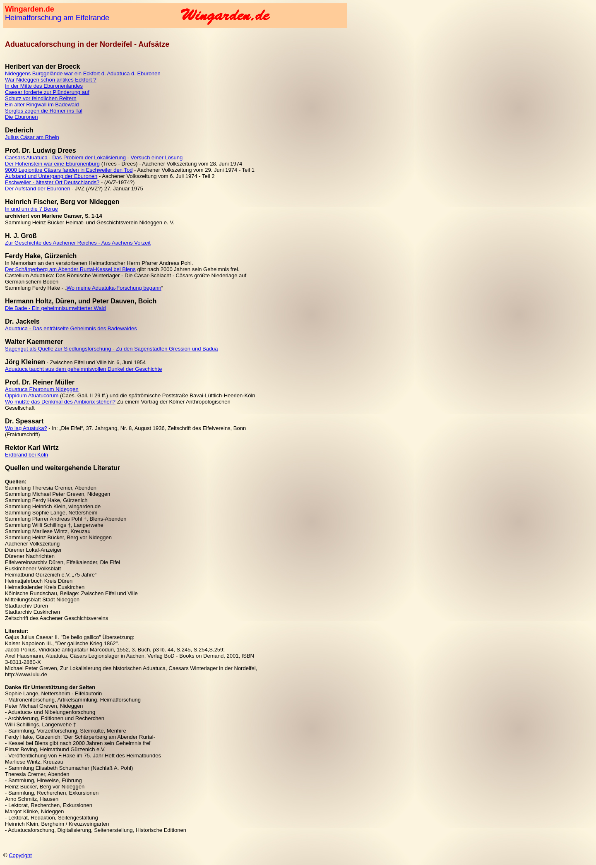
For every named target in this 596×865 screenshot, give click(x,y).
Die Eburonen (21, 117)
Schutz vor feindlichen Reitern (41, 98)
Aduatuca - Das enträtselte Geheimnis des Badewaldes (71, 328)
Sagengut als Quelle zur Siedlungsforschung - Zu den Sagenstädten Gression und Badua (111, 349)
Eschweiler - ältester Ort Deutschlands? (52, 182)
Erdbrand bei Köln (26, 455)
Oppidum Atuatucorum (31, 395)
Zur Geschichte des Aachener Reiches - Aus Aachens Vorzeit (78, 243)
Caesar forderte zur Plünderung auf (47, 92)
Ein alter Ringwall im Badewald (42, 104)
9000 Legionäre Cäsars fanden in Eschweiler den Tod (68, 170)
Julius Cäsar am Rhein (32, 137)
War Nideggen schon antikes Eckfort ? (50, 80)
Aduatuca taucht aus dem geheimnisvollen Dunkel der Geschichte (83, 369)
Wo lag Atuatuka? (26, 428)
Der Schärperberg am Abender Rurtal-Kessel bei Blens (70, 269)
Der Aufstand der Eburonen (37, 188)
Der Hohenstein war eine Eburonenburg (52, 164)
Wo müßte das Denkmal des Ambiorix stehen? (60, 402)
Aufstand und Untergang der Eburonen (51, 176)
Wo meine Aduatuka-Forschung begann (114, 288)
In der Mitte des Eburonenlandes (44, 86)
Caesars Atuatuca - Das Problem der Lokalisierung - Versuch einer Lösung (94, 157)
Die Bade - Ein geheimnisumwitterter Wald (55, 308)
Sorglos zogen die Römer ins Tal (43, 111)
